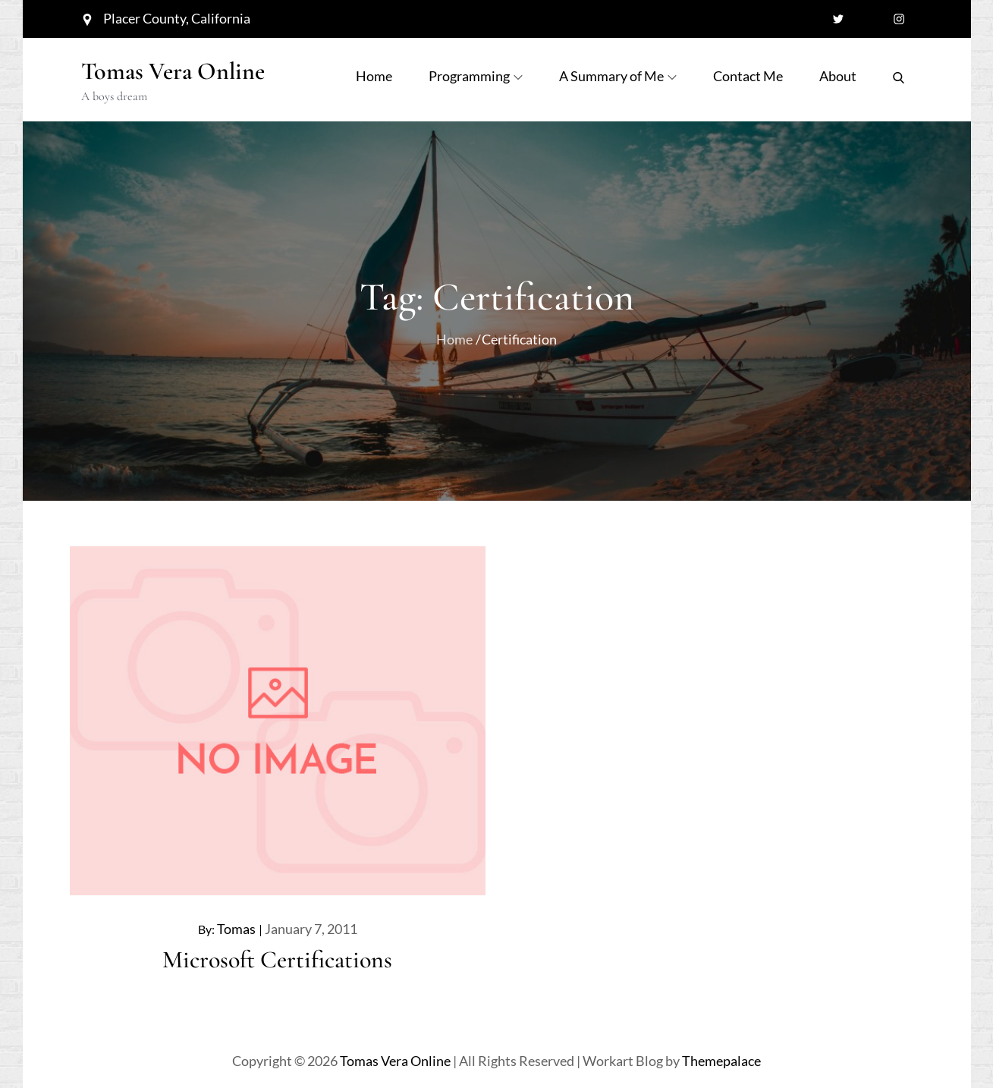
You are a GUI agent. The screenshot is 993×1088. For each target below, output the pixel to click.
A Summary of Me (618, 76)
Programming (476, 76)
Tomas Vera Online (173, 71)
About (837, 76)
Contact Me (748, 76)
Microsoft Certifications (277, 959)
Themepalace (721, 1060)
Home (374, 76)
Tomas (236, 928)
